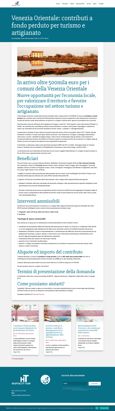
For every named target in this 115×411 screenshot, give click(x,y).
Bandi (72, 3)
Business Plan (80, 3)
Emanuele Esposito (38, 294)
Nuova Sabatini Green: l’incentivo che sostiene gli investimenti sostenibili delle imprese (89, 329)
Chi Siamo (65, 3)
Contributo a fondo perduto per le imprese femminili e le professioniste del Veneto (25, 328)
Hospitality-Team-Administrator (23, 38)
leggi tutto (16, 352)
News (94, 3)
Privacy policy (104, 408)
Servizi (89, 3)
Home (58, 3)
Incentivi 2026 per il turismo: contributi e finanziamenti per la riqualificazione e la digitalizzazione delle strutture (55, 331)
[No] (113, 408)
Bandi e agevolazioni (27, 333)
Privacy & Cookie (67, 390)
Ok (97, 408)
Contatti (101, 3)
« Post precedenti (17, 359)
